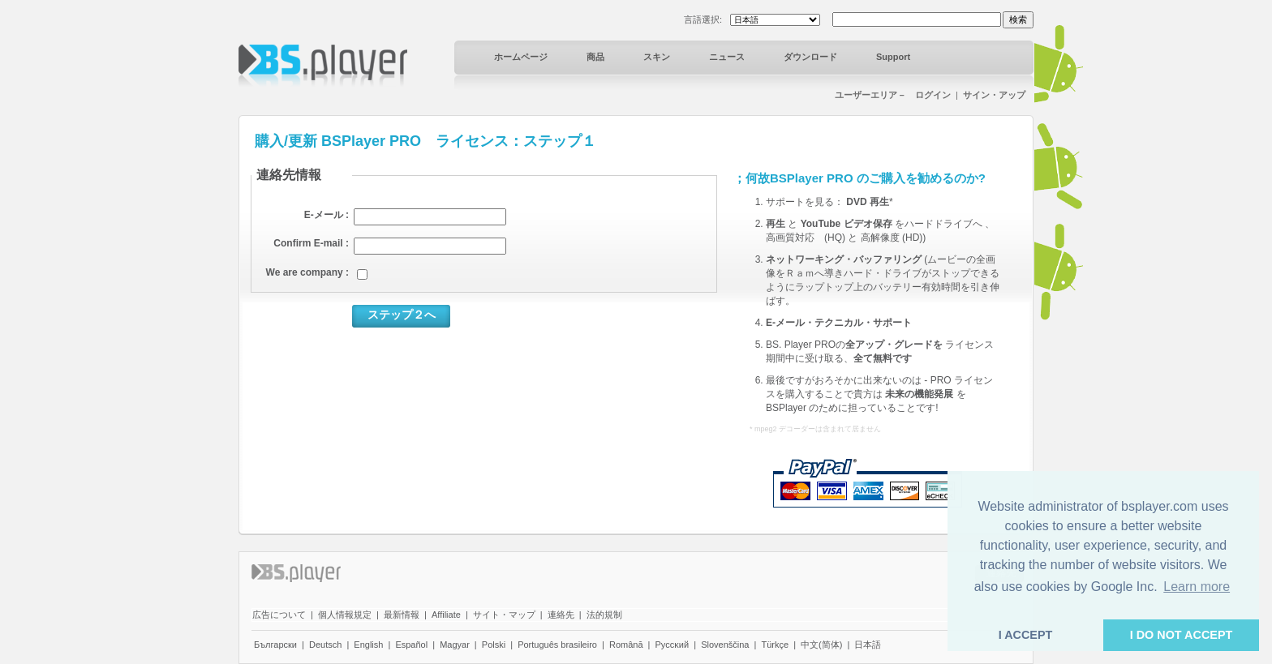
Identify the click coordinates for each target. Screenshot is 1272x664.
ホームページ (521, 57)
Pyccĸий (672, 644)
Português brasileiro (557, 644)
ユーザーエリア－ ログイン (893, 95)
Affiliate (446, 614)
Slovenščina (725, 644)
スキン (656, 57)
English (368, 644)
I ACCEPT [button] (1026, 634)
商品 (595, 57)
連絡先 (561, 614)
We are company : (307, 272)
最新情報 (401, 614)
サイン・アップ (994, 95)
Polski (493, 644)
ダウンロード (810, 57)
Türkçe (775, 644)
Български (275, 644)
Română (626, 644)
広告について (279, 614)
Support (893, 57)
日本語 (867, 644)
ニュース (727, 57)
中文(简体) (821, 644)
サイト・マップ (504, 614)
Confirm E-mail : (311, 243)
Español (411, 644)
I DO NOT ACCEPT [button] (1181, 634)
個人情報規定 (345, 614)
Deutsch (325, 644)
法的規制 (604, 614)
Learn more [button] (1196, 586)
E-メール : (326, 215)
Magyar (455, 644)
